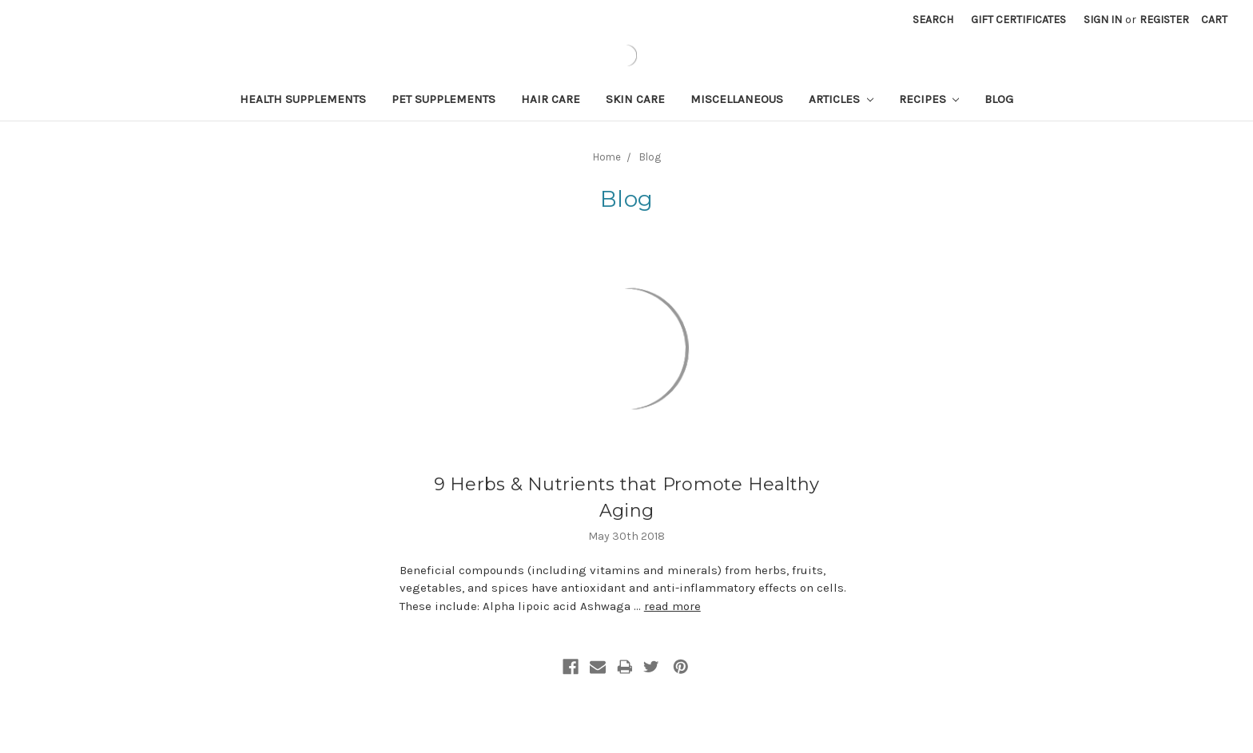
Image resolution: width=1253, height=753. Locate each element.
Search (933, 19)
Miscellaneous (736, 99)
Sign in (1103, 19)
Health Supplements (303, 99)
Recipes (929, 99)
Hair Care (550, 99)
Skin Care (635, 99)
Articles (841, 99)
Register (1164, 19)
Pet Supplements (443, 99)
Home (607, 157)
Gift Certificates (1018, 19)
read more (672, 606)
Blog (999, 99)
